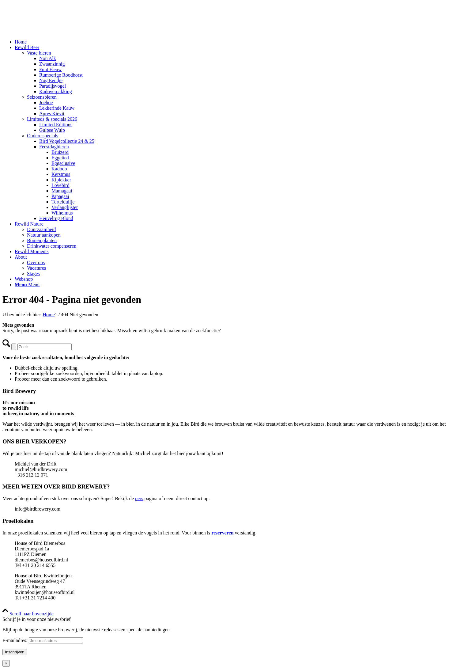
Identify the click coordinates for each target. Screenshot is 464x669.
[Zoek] (44, 347)
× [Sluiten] (6, 663)
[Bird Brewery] (48, 31)
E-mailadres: (42, 640)
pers (139, 498)
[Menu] (27, 284)
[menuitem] (238, 42)
